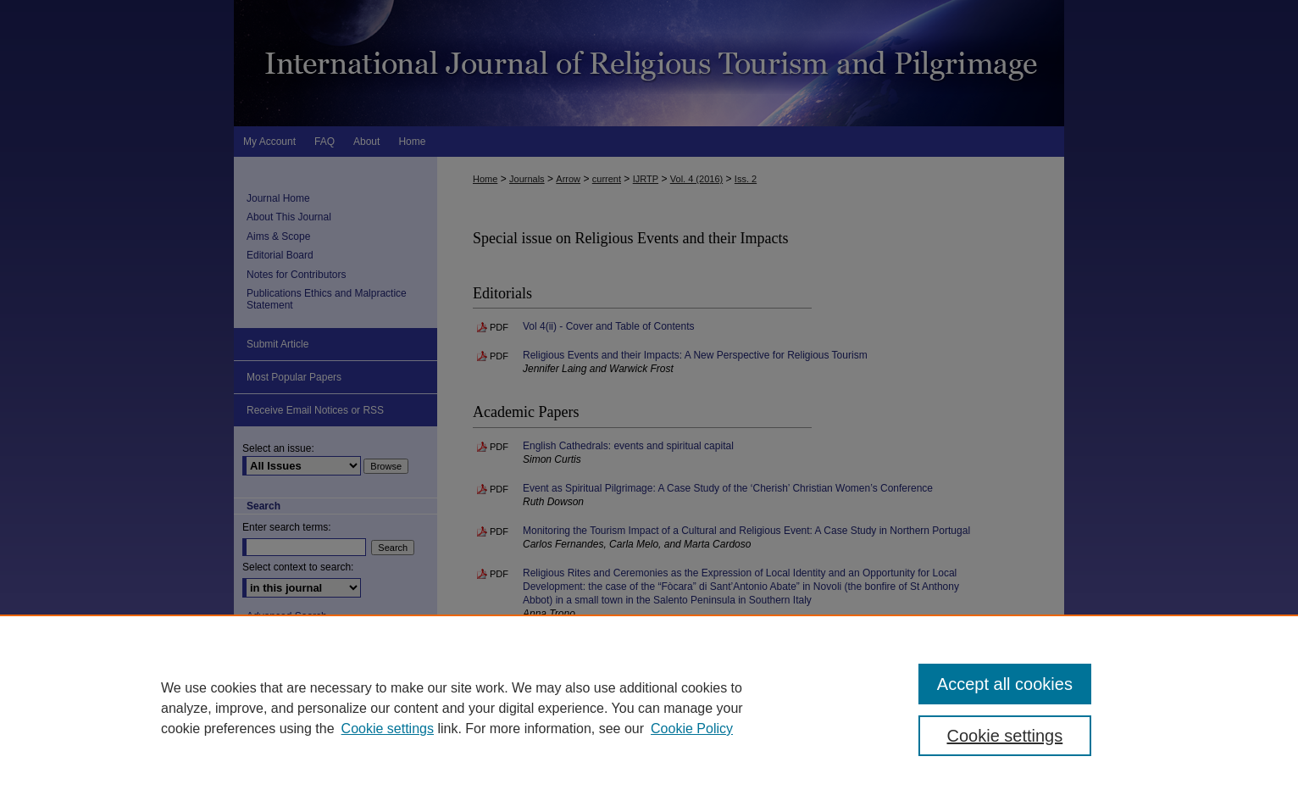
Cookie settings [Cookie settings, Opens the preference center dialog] (1005, 735)
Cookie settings (387, 728)
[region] (649, 708)
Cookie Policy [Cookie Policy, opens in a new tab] (692, 728)
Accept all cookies (1005, 684)
